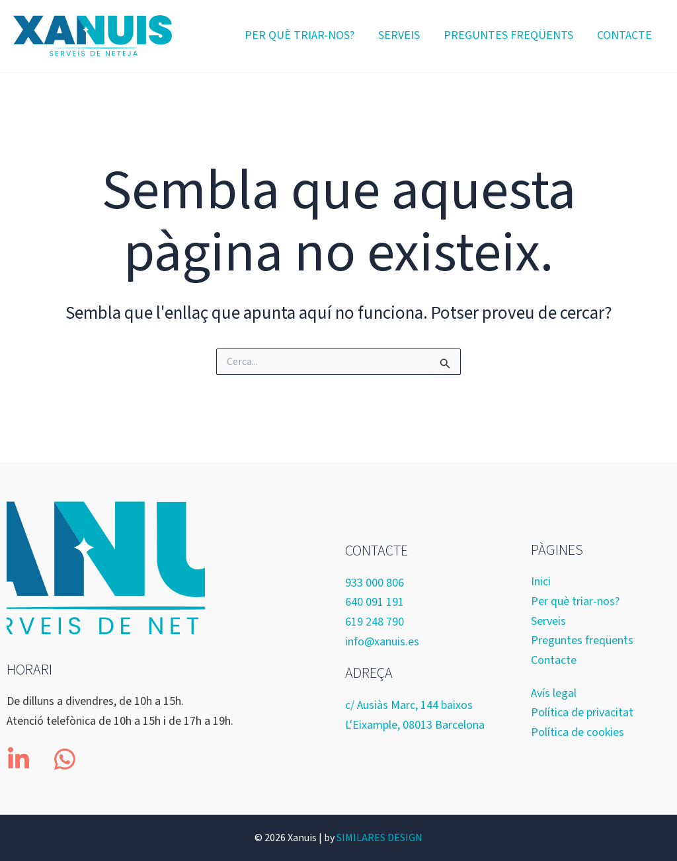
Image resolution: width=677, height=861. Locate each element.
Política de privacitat (582, 712)
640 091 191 (374, 602)
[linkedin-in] (20, 759)
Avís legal (554, 693)
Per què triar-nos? (299, 35)
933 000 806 (374, 583)
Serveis (399, 35)
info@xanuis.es (382, 642)
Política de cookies (577, 732)
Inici (541, 581)
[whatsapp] (65, 759)
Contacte (624, 35)
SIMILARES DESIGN (379, 838)
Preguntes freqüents (508, 35)
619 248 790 (374, 622)
